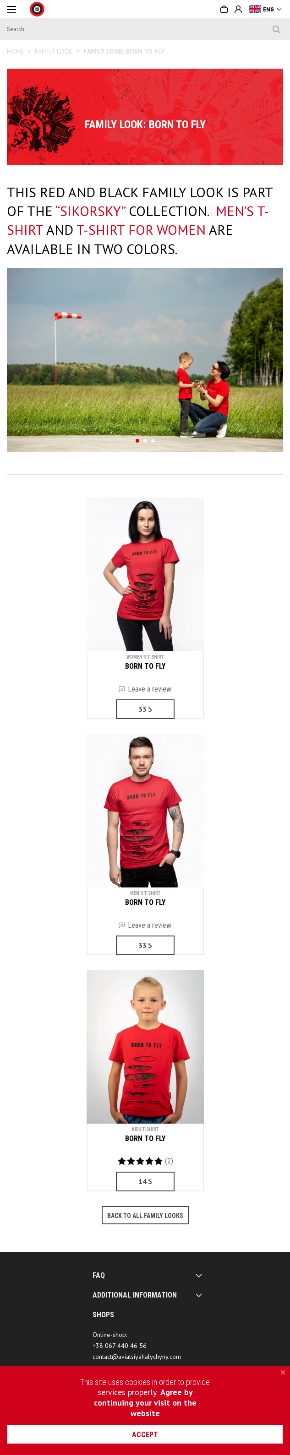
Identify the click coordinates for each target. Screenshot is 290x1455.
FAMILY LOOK (53, 51)
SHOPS (103, 1314)
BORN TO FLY (145, 666)
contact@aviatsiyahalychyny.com (137, 1356)
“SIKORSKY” (90, 211)
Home (15, 51)
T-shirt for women (141, 229)
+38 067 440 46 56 (120, 1345)
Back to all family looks (145, 1215)
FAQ (99, 1275)
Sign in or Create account (238, 9)
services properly (127, 1392)
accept (145, 1434)
